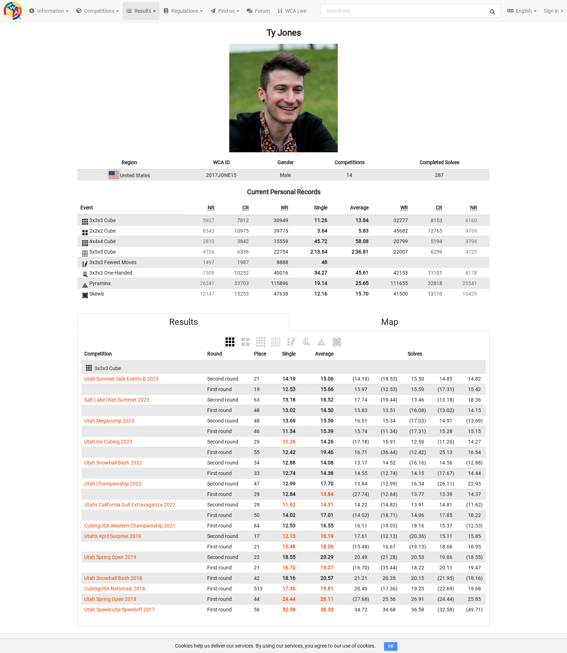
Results (183, 322)
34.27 (320, 273)
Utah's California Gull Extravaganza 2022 (129, 505)
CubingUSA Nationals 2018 (114, 588)
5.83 (363, 231)
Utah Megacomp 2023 (109, 421)
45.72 (320, 241)
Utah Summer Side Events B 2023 (121, 379)
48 (324, 262)
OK (390, 646)
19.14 (320, 283)
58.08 (361, 241)
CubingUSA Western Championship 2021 (129, 526)
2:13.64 (318, 252)
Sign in (553, 11)
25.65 (361, 283)
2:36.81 (359, 252)
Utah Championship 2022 (112, 484)
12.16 (320, 294)
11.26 (320, 220)
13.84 (361, 220)
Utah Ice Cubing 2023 (108, 442)
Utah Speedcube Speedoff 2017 (119, 609)
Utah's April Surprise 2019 (112, 536)
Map (389, 322)
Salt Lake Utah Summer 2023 (116, 400)
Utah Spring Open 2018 (110, 599)
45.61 (361, 273)
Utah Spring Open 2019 (110, 557)
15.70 (361, 294)
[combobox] (410, 11)
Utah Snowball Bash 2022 (113, 463)
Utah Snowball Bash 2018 (113, 578)
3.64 (322, 231)
